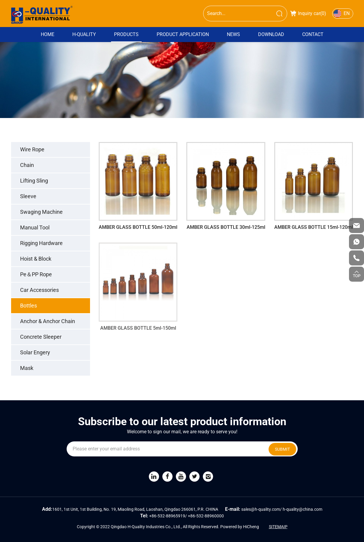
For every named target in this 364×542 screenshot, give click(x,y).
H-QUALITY (84, 34)
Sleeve (28, 196)
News (233, 34)
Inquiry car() (308, 13)
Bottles (28, 305)
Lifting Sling (34, 180)
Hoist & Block (35, 259)
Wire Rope (32, 149)
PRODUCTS (126, 34)
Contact (312, 34)
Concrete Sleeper (41, 337)
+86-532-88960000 (206, 515)
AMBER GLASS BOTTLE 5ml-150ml (138, 333)
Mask (26, 368)
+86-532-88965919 (167, 515)
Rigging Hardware (41, 243)
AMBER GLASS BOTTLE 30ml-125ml (226, 227)
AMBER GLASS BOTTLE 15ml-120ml (313, 227)
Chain (27, 165)
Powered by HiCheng (239, 526)
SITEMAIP (278, 526)
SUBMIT (282, 449)
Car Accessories (39, 290)
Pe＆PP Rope (36, 274)
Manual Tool (35, 227)
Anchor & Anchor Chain (47, 321)
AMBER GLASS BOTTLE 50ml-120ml (138, 227)
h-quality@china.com (302, 509)
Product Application (183, 34)
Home (47, 34)
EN (347, 13)
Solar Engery (35, 352)
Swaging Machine (41, 212)
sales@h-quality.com (260, 509)
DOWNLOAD (271, 34)
